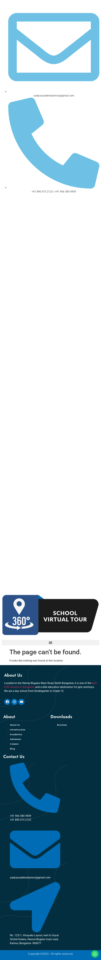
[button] (50, 642)
